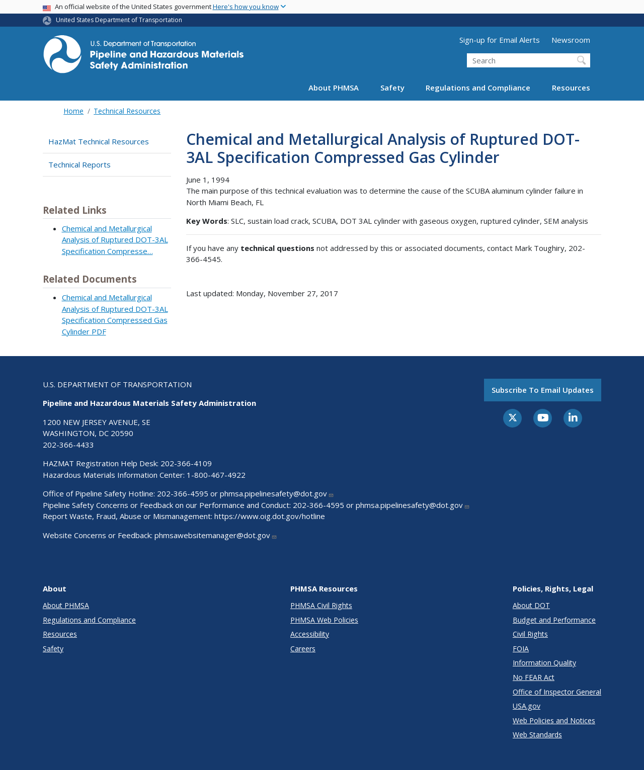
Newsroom (570, 40)
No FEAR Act (533, 677)
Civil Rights (530, 634)
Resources (571, 87)
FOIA (521, 648)
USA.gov (526, 706)
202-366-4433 (68, 445)
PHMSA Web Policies (324, 620)
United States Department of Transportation (119, 20)
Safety (392, 87)
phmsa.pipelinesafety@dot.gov (277, 493)
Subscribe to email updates (543, 390)
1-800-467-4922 (216, 475)
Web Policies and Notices (554, 720)
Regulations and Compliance (478, 87)
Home (73, 111)
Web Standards (537, 734)
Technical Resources (127, 111)
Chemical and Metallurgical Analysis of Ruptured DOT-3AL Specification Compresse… (115, 239)
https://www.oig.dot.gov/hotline (269, 516)
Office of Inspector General (557, 692)
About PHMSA (333, 87)
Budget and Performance (554, 620)
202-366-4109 (186, 463)
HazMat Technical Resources (98, 141)
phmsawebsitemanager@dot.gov (215, 535)
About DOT (531, 605)
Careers (302, 648)
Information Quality (544, 662)
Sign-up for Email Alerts (499, 40)
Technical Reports (79, 164)
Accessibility (309, 634)
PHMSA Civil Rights (321, 605)
